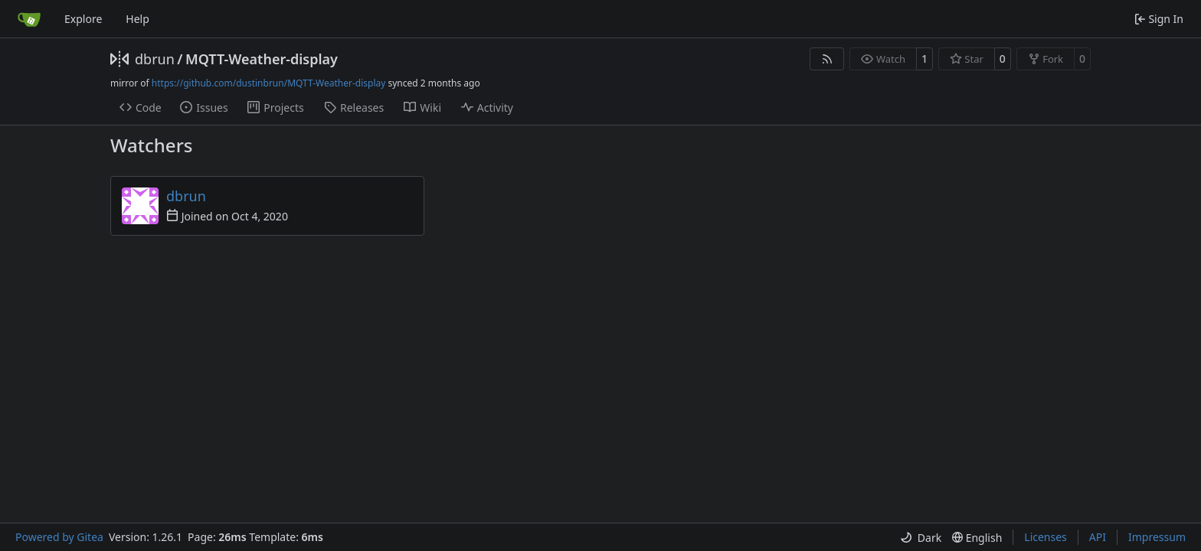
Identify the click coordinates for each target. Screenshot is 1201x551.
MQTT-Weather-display (261, 59)
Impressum (1157, 537)
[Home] (29, 19)
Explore (83, 18)
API (1097, 537)
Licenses (1045, 537)
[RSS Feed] (827, 58)
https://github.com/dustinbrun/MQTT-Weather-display (269, 83)
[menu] (920, 537)
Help (137, 18)
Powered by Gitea (59, 537)
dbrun (155, 59)
